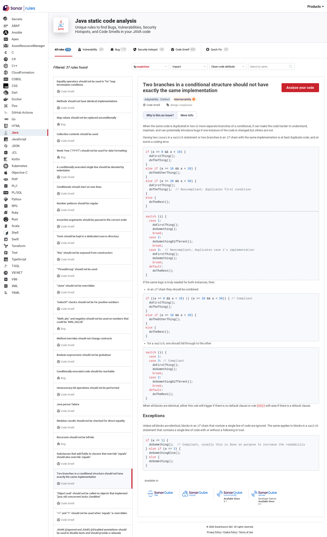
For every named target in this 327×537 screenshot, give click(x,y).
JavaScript (14, 139)
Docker (12, 99)
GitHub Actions (18, 112)
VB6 (10, 279)
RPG (10, 205)
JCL (10, 152)
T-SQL (11, 265)
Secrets (12, 19)
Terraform (14, 245)
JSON (11, 145)
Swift (11, 239)
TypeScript (14, 259)
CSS (10, 85)
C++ (10, 65)
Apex (11, 39)
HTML (11, 125)
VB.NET (13, 272)
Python (12, 199)
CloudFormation (18, 72)
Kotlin (11, 159)
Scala (11, 225)
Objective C (15, 172)
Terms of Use (246, 532)
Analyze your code (300, 88)
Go (9, 119)
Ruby (10, 212)
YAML (11, 292)
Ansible (12, 32)
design (174, 105)
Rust (10, 219)
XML (10, 286)
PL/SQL (12, 192)
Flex (10, 105)
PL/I (10, 185)
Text (10, 252)
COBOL (12, 79)
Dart (10, 92)
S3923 (261, 405)
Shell (11, 232)
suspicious (185, 105)
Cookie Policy (230, 532)
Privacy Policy (214, 532)
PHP (10, 179)
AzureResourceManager (24, 45)
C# (9, 59)
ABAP (11, 25)
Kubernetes (15, 165)
